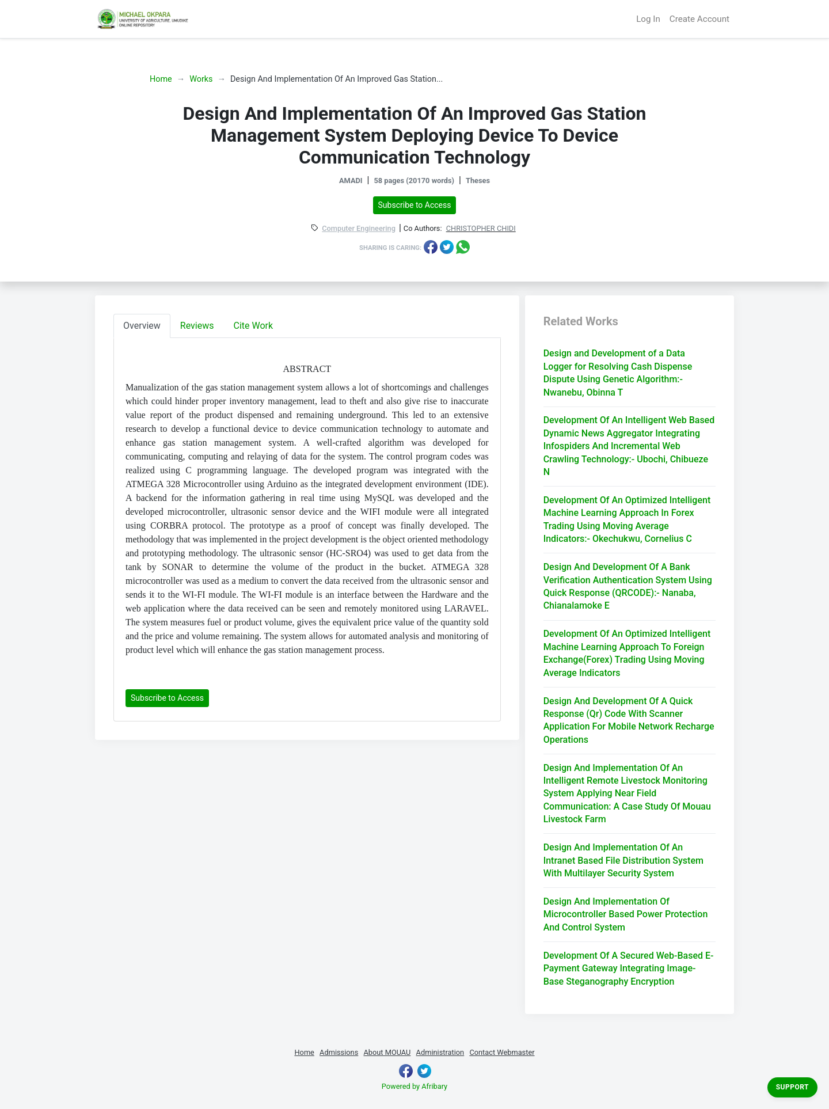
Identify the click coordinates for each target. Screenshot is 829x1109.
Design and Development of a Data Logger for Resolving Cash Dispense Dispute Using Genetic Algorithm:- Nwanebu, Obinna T (618, 372)
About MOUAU (386, 1052)
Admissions (339, 1052)
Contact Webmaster (501, 1052)
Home (161, 79)
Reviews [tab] (197, 325)
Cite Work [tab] (253, 325)
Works (200, 79)
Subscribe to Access (414, 205)
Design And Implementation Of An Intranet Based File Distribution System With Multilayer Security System (623, 860)
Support (792, 1087)
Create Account (699, 19)
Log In (648, 19)
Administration (440, 1052)
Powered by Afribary (414, 1086)
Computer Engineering (359, 229)
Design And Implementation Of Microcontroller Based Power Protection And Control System (625, 914)
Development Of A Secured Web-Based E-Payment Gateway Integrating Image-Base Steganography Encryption (628, 968)
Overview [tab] (142, 325)
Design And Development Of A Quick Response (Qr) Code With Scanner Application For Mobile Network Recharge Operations (628, 720)
